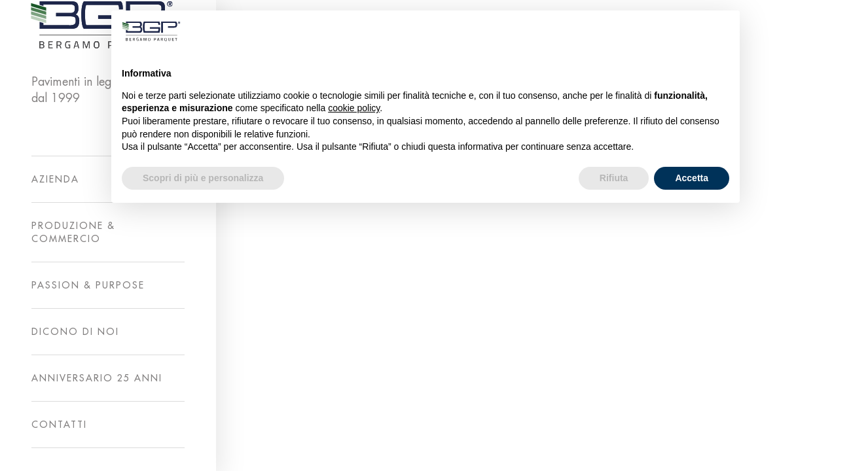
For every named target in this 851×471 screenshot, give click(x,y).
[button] (722, 31)
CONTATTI (59, 424)
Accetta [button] (691, 178)
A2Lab (630, 451)
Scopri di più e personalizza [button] (203, 178)
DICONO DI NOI (75, 331)
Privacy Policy (690, 451)
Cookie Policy (767, 451)
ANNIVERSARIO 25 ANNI (96, 378)
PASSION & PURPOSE (88, 285)
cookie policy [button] (354, 108)
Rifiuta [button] (614, 178)
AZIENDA (55, 179)
